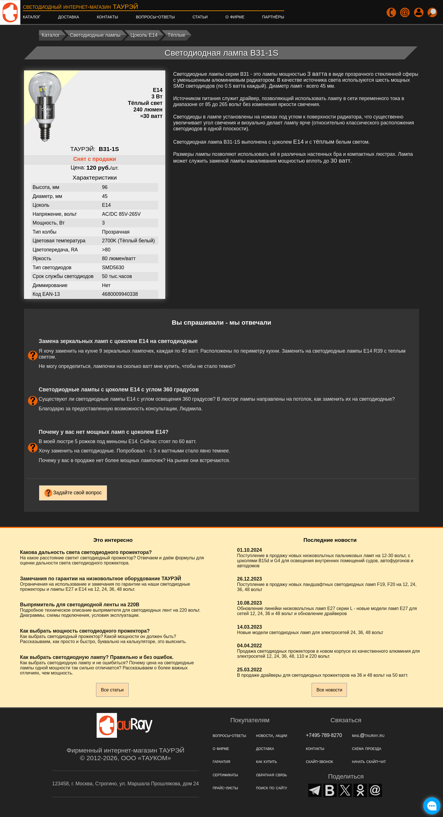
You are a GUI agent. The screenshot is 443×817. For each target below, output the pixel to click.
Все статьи (112, 689)
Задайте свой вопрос (77, 492)
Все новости (329, 689)
